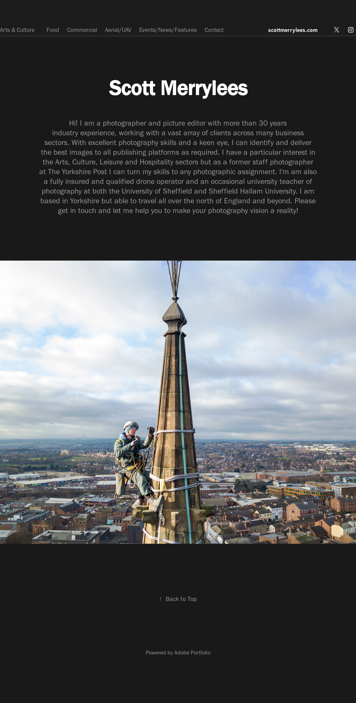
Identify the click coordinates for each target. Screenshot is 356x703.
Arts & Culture (17, 29)
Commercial (82, 29)
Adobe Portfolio (192, 652)
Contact (214, 29)
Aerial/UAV (118, 29)
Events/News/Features (168, 29)
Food (53, 29)
